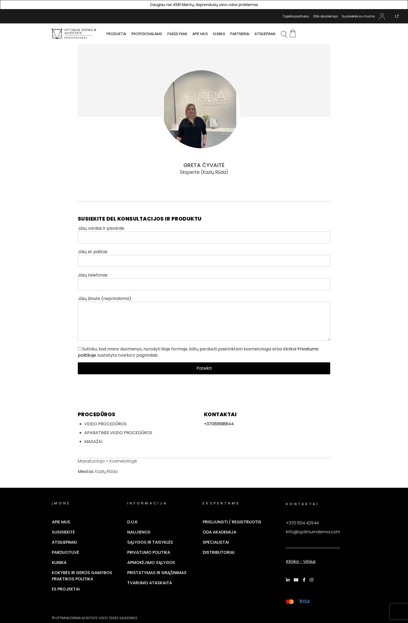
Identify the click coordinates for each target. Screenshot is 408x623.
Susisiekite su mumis (358, 16)
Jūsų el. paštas (204, 258)
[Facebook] (305, 580)
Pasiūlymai (177, 33)
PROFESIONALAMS (146, 33)
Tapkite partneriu (296, 16)
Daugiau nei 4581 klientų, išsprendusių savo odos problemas (204, 4)
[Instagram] (312, 580)
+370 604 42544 (302, 523)
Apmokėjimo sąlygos (151, 563)
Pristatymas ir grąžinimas (157, 573)
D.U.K (132, 522)
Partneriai (239, 33)
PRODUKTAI (116, 33)
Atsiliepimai (264, 33)
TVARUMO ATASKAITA (149, 583)
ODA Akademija (325, 16)
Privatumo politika (148, 552)
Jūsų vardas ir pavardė (204, 234)
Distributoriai (218, 552)
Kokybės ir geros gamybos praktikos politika (82, 576)
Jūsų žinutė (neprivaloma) (204, 318)
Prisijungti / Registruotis (232, 522)
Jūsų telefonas (204, 281)
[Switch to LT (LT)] (397, 16)
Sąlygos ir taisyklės (150, 542)
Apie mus (200, 33)
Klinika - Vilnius (301, 561)
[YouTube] (297, 580)
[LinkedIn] (288, 580)
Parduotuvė (65, 552)
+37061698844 (219, 424)
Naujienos (138, 532)
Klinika (219, 33)
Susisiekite (63, 532)
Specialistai (216, 542)
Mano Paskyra (382, 16)
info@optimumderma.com (313, 532)
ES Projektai (66, 589)
